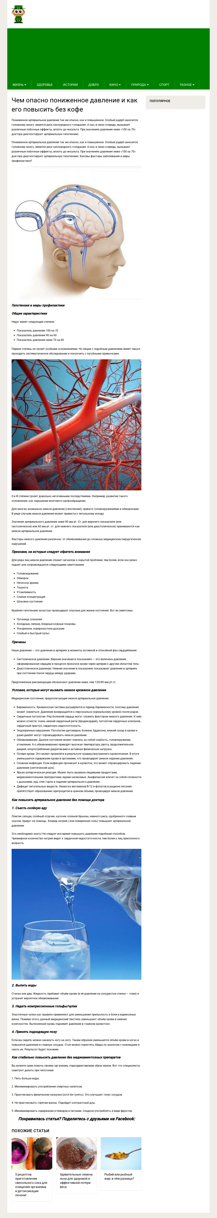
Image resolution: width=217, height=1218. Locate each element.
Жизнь (18, 85)
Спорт (164, 85)
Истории (70, 85)
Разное (186, 85)
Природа (138, 85)
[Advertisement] (108, 54)
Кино (113, 85)
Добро (93, 85)
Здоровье (45, 85)
